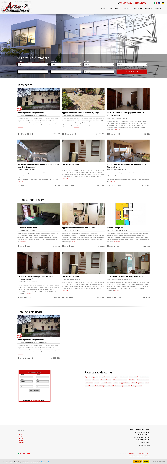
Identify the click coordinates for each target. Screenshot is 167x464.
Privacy (147, 456)
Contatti (159, 8)
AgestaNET (131, 453)
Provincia (86, 61)
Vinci (140, 386)
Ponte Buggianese (137, 383)
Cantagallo (115, 377)
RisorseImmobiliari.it (143, 453)
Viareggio (134, 386)
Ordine (86, 69)
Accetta (146, 461)
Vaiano (128, 386)
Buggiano (95, 377)
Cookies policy (45, 462)
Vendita (127, 8)
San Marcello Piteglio (98, 386)
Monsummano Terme (120, 380)
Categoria (53, 61)
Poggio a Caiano (124, 383)
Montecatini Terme (143, 380)
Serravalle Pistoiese (113, 386)
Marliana (95, 380)
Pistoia (115, 383)
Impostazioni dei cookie (136, 456)
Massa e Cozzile (106, 380)
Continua (20, 127)
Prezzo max (21, 69)
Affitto (138, 8)
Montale (132, 380)
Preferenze (137, 461)
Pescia (97, 383)
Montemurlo (89, 383)
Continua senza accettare (158, 461)
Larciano (87, 380)
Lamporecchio (144, 377)
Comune (119, 61)
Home (104, 8)
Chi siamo (114, 8)
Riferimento (54, 69)
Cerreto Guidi (134, 377)
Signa (122, 386)
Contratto (20, 61)
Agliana (87, 377)
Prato (147, 383)
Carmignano (124, 377)
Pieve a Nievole (106, 383)
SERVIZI (148, 8)
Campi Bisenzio (104, 377)
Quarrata (88, 386)
